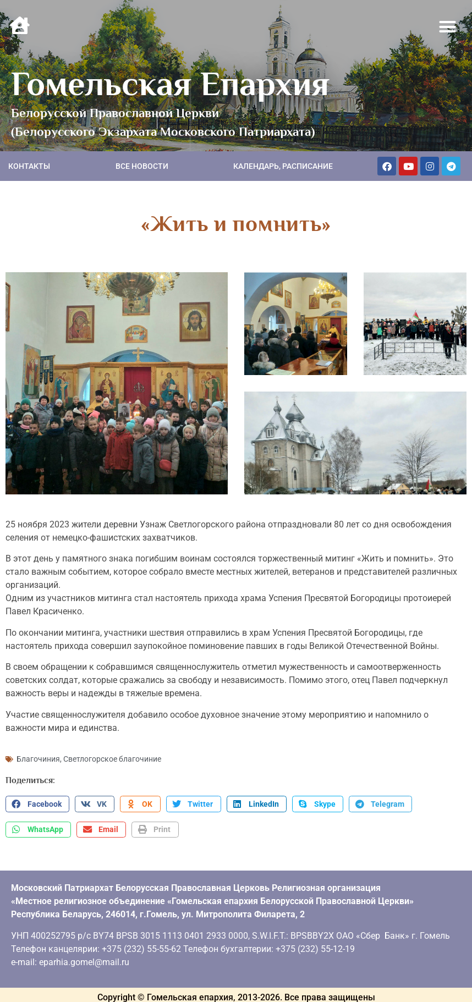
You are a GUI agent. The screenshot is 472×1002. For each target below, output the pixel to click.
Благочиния (38, 753)
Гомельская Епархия (170, 83)
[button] (448, 27)
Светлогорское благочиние (112, 753)
